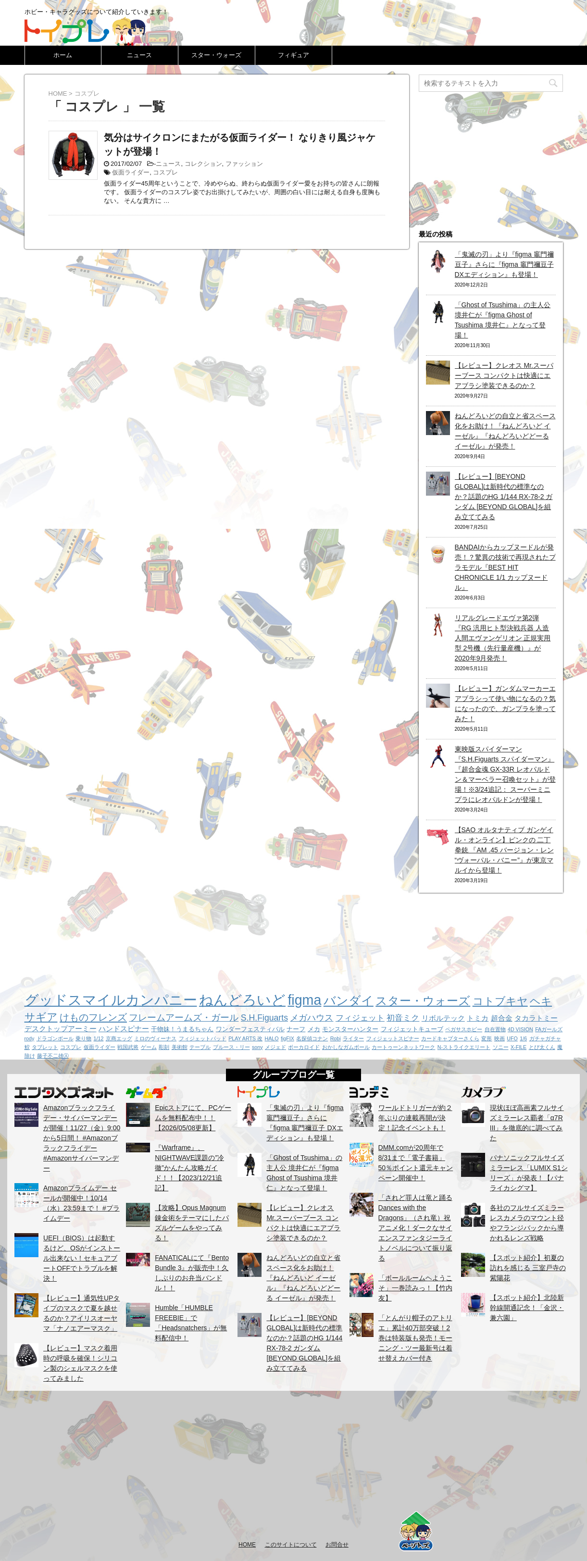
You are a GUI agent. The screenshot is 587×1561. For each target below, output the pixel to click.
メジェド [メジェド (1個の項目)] (275, 1047)
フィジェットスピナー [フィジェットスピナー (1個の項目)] (392, 1038)
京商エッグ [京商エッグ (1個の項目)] (119, 1038)
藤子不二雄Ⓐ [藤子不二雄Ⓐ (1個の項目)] (53, 1056)
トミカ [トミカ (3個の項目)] (477, 1018)
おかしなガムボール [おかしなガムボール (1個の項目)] (346, 1047)
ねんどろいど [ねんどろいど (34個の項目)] (242, 1000)
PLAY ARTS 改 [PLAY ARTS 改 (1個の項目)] (245, 1038)
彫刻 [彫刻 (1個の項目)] (164, 1047)
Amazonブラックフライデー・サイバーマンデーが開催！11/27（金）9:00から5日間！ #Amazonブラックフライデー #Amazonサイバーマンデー (81, 1138)
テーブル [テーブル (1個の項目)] (200, 1047)
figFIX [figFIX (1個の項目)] (287, 1038)
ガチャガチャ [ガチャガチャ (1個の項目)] (545, 1038)
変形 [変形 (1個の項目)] (486, 1038)
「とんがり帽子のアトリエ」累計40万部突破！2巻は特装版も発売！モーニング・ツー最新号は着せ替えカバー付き (415, 1338)
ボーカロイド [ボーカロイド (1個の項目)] (304, 1047)
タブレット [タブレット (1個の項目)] (45, 1047)
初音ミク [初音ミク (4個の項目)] (403, 1017)
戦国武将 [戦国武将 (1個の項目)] (127, 1047)
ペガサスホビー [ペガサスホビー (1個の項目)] (463, 1029)
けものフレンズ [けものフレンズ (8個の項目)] (93, 1017)
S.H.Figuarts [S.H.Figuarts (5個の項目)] (264, 1018)
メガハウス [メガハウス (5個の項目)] (311, 1018)
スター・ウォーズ (216, 55)
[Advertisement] (293, 1465)
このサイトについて (291, 1544)
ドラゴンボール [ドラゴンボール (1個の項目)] (55, 1038)
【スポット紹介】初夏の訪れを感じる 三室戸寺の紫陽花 (528, 1268)
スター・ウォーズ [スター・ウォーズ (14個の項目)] (422, 1001)
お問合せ (337, 1544)
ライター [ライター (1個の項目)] (353, 1038)
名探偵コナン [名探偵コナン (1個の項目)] (312, 1038)
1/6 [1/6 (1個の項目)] (523, 1038)
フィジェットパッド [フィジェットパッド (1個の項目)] (202, 1038)
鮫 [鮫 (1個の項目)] (27, 1047)
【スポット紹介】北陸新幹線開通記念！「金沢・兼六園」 (527, 1308)
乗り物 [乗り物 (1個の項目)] (83, 1038)
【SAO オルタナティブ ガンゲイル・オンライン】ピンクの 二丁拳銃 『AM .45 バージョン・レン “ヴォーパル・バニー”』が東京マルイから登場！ (504, 850)
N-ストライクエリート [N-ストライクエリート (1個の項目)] (463, 1047)
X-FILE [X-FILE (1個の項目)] (518, 1047)
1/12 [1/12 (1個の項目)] (99, 1038)
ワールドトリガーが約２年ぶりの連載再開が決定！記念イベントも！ (415, 1118)
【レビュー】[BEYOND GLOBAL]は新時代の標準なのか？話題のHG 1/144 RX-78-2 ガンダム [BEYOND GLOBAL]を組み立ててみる (504, 497)
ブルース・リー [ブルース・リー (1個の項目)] (231, 1047)
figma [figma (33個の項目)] (304, 1000)
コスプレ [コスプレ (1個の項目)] (70, 1047)
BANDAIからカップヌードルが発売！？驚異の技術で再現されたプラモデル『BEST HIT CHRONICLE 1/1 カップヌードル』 (505, 567)
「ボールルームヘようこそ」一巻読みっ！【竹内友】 (415, 1288)
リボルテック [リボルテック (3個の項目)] (443, 1018)
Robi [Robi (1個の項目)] (335, 1038)
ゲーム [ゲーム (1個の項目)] (149, 1047)
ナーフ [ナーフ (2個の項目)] (296, 1029)
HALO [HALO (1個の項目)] (271, 1038)
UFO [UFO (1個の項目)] (512, 1038)
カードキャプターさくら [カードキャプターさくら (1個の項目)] (450, 1038)
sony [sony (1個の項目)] (257, 1047)
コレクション (203, 163)
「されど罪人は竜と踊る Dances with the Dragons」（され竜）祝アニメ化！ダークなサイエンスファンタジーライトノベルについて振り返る (415, 1228)
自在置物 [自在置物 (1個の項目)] (495, 1029)
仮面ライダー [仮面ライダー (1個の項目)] (99, 1047)
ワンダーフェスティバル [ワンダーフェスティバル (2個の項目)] (250, 1029)
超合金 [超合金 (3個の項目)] (501, 1018)
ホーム (62, 55)
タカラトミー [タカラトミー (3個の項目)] (536, 1018)
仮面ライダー (131, 172)
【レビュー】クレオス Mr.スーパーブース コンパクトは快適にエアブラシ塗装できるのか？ (504, 375)
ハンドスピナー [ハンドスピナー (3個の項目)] (124, 1028)
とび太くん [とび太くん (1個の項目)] (542, 1047)
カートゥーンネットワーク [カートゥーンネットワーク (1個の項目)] (403, 1047)
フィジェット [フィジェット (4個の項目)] (360, 1017)
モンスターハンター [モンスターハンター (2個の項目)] (350, 1029)
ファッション (244, 163)
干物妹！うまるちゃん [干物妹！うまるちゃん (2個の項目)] (182, 1029)
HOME (247, 1544)
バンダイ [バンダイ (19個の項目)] (349, 1000)
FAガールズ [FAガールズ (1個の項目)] (548, 1029)
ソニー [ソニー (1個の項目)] (501, 1047)
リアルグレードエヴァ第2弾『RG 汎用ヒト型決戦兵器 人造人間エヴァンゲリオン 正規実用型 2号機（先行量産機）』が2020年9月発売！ (503, 638)
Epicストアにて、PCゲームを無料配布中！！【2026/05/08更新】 (193, 1118)
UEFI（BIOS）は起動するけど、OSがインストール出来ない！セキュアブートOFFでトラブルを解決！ (81, 1258)
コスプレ (165, 172)
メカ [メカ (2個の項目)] (314, 1029)
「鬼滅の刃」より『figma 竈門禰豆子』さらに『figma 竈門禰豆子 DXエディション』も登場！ (504, 264)
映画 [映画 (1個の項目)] (499, 1038)
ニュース (139, 55)
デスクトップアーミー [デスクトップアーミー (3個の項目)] (61, 1028)
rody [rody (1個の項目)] (30, 1038)
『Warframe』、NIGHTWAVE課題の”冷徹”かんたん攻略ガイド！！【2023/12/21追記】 (189, 1168)
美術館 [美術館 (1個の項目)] (179, 1047)
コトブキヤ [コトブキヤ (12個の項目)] (500, 1001)
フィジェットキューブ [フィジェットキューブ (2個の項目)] (412, 1029)
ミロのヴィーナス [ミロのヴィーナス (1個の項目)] (155, 1038)
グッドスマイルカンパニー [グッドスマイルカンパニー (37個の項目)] (111, 1000)
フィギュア (293, 55)
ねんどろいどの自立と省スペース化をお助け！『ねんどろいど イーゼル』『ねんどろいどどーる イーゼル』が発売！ (303, 1278)
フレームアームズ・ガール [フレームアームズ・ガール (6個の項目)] (183, 1017)
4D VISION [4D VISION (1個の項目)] (520, 1029)
